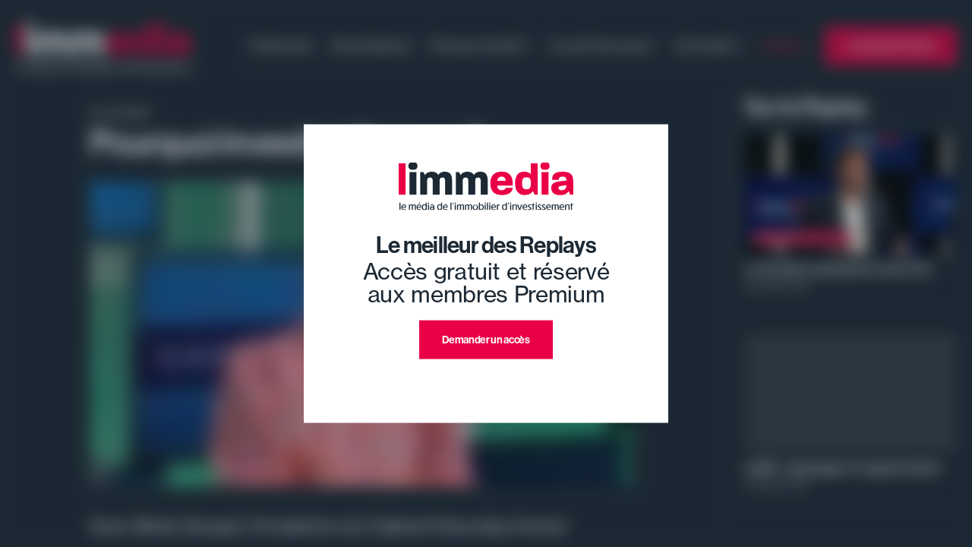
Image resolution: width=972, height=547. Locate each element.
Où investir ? (708, 45)
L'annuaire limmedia (890, 45)
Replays (783, 45)
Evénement (281, 45)
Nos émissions (371, 45)
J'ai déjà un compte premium (486, 377)
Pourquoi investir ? (480, 45)
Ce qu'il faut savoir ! (602, 45)
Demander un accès (485, 339)
